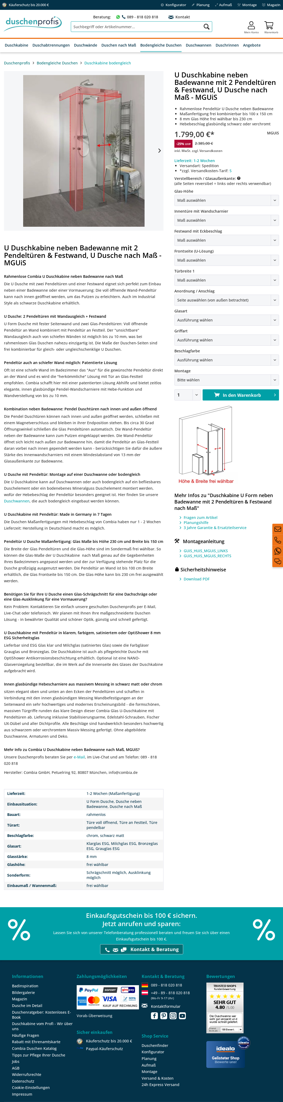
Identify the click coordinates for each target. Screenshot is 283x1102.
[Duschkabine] (16, 45)
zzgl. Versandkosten (207, 150)
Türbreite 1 (184, 271)
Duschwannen (17, 500)
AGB (15, 1068)
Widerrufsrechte (26, 1074)
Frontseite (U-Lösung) (194, 251)
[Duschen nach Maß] (118, 45)
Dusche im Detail (27, 1005)
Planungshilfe (196, 522)
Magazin (271, 4)
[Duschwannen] (199, 45)
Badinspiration (25, 985)
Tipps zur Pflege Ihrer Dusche (38, 1055)
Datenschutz (23, 1081)
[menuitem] (141, 26)
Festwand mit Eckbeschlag (198, 231)
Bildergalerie (23, 992)
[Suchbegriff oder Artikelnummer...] (141, 26)
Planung (200, 4)
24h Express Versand (160, 1084)
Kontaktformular (166, 1006)
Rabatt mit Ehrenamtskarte (36, 1041)
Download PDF (197, 578)
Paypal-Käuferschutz (104, 1048)
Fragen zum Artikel (201, 517)
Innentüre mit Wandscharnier (201, 211)
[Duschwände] (85, 45)
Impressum (22, 1094)
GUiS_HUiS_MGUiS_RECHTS (207, 555)
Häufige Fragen (25, 1035)
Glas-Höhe (183, 191)
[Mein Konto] (251, 26)
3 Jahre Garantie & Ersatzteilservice (215, 527)
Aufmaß (223, 4)
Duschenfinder (155, 1045)
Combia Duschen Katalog (34, 1048)
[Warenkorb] (271, 26)
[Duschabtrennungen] (51, 45)
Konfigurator (173, 4)
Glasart (180, 310)
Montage (247, 4)
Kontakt (182, 16)
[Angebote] (252, 45)
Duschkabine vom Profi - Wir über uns (42, 1026)
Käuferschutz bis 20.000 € (109, 1040)
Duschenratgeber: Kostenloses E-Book (41, 1015)
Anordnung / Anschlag (194, 291)
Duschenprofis (17, 62)
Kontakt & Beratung (142, 949)
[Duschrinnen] (227, 45)
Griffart (181, 330)
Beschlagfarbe (187, 350)
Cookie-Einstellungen (31, 1087)
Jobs (15, 1061)
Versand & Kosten (158, 1078)
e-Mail (79, 757)
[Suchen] (206, 26)
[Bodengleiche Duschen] (161, 45)
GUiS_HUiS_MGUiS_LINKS (206, 550)
